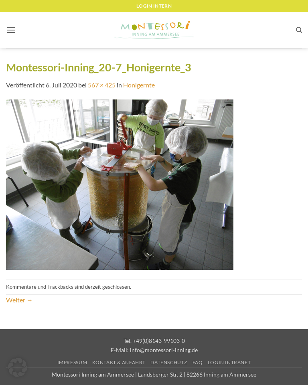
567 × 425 (102, 85)
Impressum (72, 362)
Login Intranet (229, 362)
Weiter (19, 300)
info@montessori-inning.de (164, 349)
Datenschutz (168, 362)
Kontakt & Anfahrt (119, 362)
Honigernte (139, 85)
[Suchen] (299, 30)
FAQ (197, 362)
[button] (11, 30)
